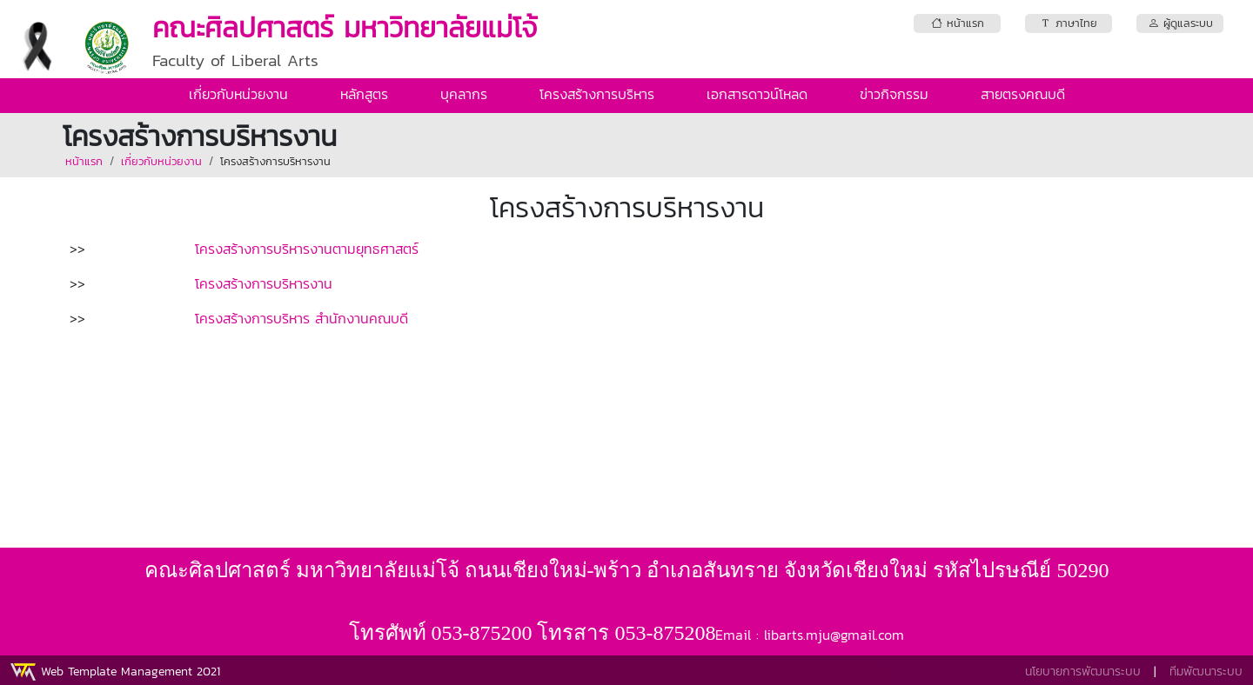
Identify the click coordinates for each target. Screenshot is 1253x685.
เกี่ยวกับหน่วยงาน (238, 93)
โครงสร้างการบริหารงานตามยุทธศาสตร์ (307, 248)
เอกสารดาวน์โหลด (757, 93)
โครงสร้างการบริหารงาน (275, 161)
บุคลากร (463, 93)
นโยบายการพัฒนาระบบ (1083, 671)
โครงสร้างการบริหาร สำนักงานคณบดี (301, 318)
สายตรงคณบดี (1023, 93)
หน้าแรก (84, 161)
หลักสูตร (364, 93)
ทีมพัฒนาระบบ (1206, 671)
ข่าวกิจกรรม (894, 93)
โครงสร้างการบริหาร (596, 93)
